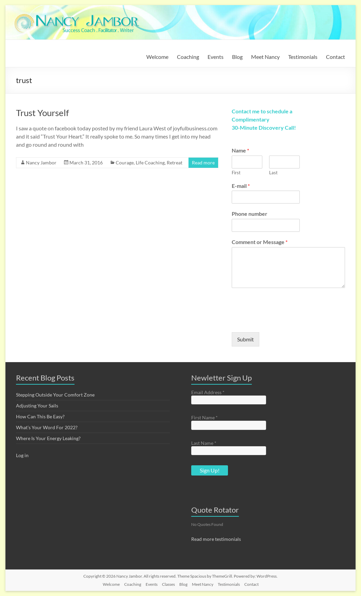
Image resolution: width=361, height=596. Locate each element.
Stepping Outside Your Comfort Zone (55, 395)
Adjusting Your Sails (37, 405)
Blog (237, 56)
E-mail (241, 185)
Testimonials (302, 56)
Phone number (249, 213)
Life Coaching (150, 162)
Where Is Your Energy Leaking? (48, 438)
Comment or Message (260, 242)
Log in (22, 455)
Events (216, 56)
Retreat (174, 162)
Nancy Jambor (41, 162)
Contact (335, 56)
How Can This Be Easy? (40, 416)
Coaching (188, 56)
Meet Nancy (265, 56)
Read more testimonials (216, 539)
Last (273, 172)
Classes (168, 584)
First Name (204, 417)
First (236, 172)
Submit (245, 339)
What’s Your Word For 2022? (47, 427)
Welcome (157, 56)
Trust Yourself (42, 112)
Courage (125, 162)
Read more (203, 162)
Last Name (203, 443)
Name (240, 150)
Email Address (208, 392)
